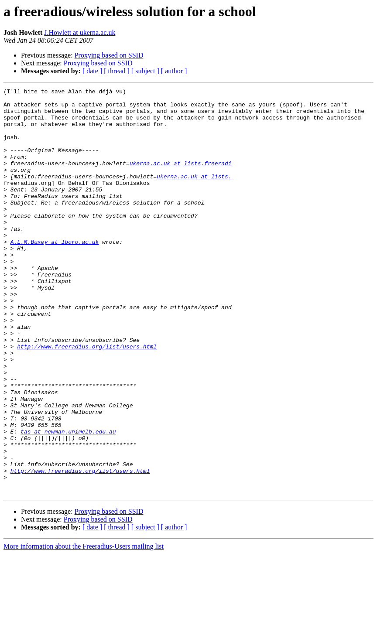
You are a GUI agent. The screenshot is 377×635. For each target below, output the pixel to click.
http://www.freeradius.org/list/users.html (87, 399)
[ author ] (174, 71)
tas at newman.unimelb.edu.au (68, 501)
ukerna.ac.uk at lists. (194, 194)
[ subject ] (145, 71)
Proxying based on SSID (109, 55)
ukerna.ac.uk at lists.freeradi (181, 179)
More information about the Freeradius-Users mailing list (83, 627)
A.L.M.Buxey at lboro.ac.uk (54, 273)
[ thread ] (117, 71)
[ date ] (92, 71)
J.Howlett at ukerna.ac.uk (79, 32)
